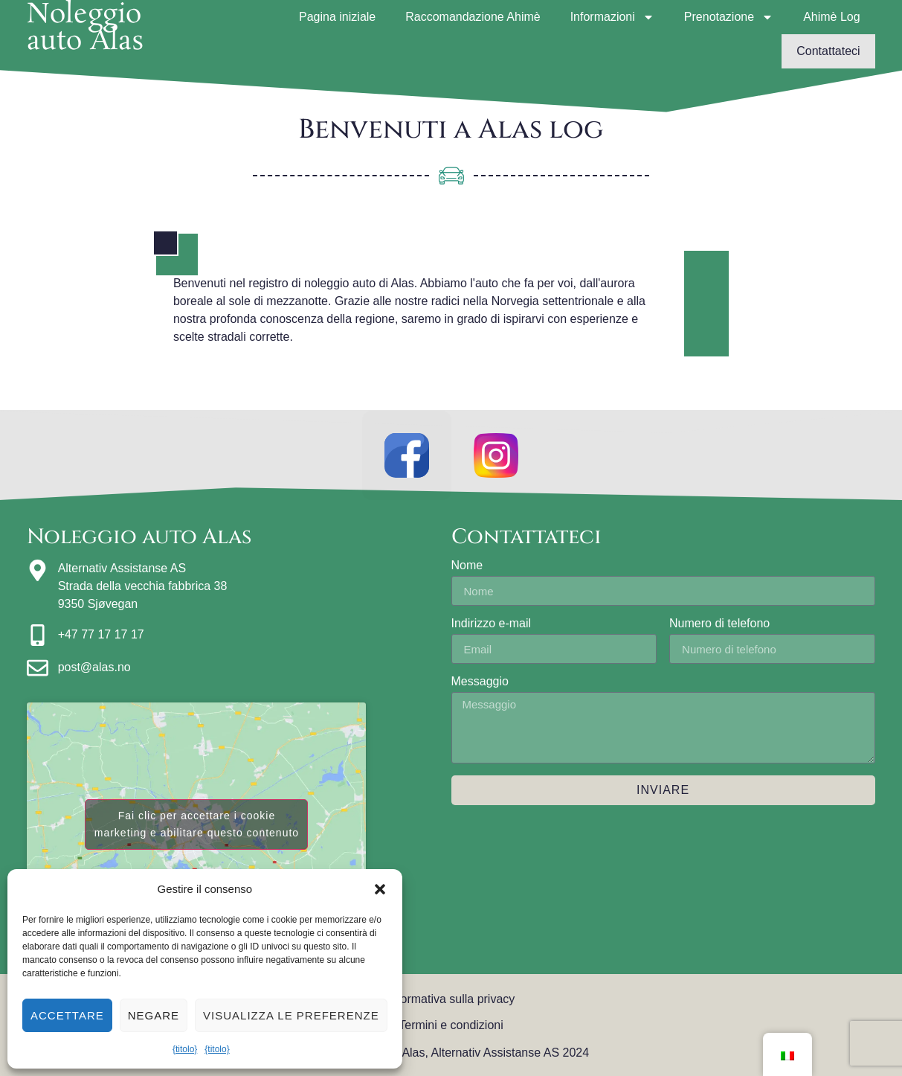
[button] (380, 889)
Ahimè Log (831, 16)
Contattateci (828, 51)
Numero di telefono (719, 624)
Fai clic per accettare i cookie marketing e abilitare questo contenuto (196, 824)
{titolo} (185, 1049)
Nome (467, 565)
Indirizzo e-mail (491, 624)
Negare (153, 1015)
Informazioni (612, 17)
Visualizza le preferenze (291, 1015)
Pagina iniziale (337, 16)
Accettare (67, 1015)
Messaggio (480, 682)
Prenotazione (728, 17)
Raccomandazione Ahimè (472, 16)
